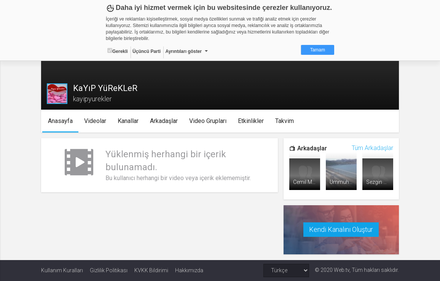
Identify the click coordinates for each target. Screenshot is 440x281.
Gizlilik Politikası (109, 270)
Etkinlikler (251, 121)
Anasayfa (60, 121)
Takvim (284, 121)
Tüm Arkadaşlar (372, 148)
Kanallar (128, 121)
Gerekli (117, 51)
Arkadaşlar (164, 121)
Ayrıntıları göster (183, 51)
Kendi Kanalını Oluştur (341, 229)
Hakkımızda (189, 270)
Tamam (317, 50)
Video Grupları (207, 121)
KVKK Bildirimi (151, 270)
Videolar (95, 121)
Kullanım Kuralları (62, 270)
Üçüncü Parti (146, 51)
